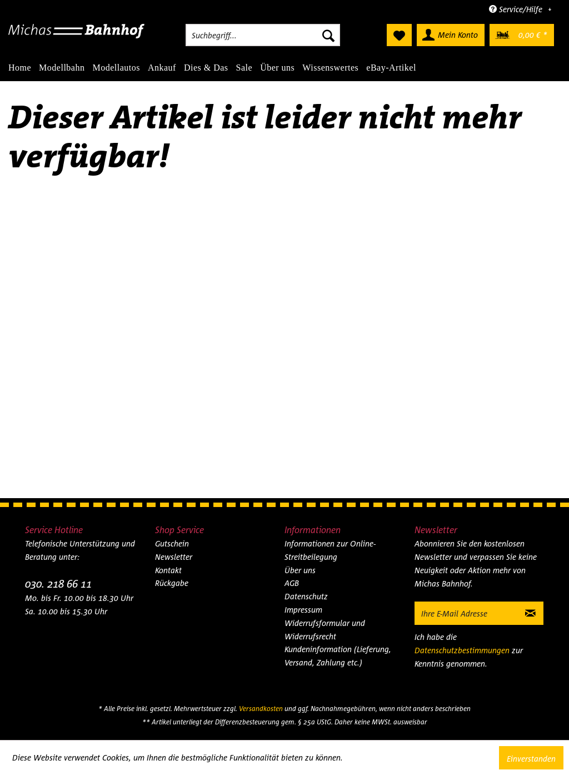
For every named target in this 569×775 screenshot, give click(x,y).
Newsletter (173, 557)
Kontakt (168, 570)
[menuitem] (263, 35)
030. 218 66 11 (58, 583)
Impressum (303, 609)
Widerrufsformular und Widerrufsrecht (324, 629)
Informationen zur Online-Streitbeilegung (330, 550)
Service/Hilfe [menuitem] (517, 9)
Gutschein (172, 543)
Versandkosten (261, 708)
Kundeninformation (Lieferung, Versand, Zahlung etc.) (337, 655)
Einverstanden (531, 758)
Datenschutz (306, 596)
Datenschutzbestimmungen (462, 650)
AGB (291, 583)
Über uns (300, 570)
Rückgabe (171, 583)
